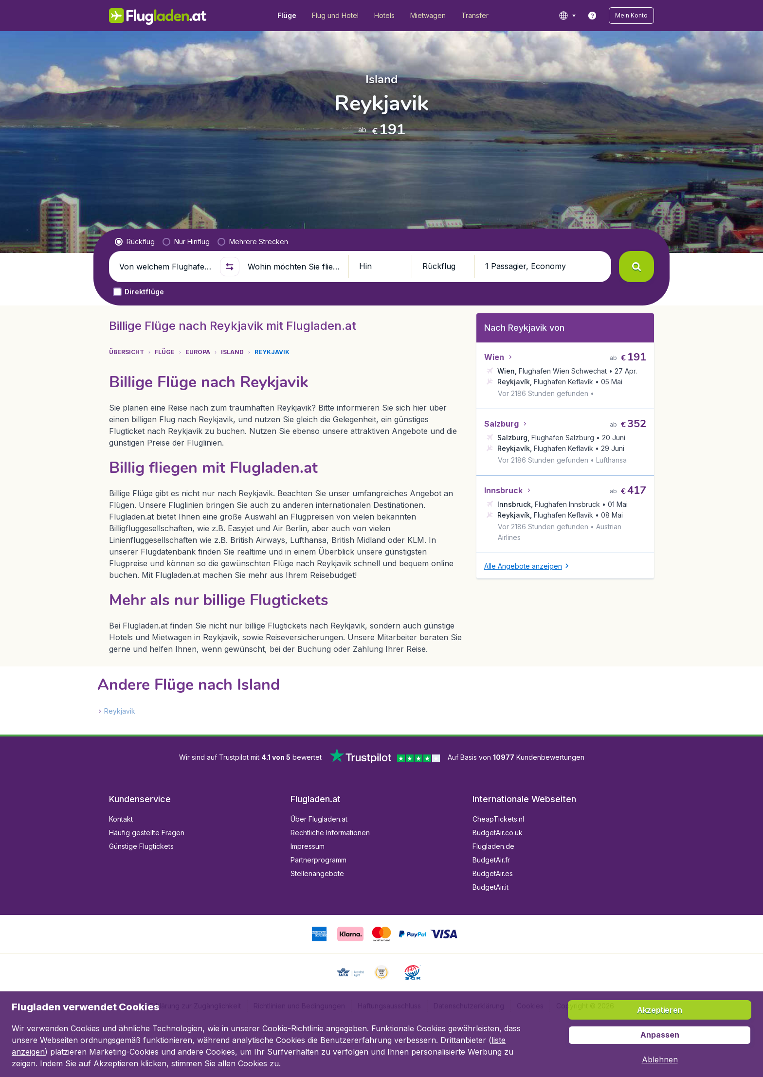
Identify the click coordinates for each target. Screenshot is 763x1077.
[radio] (135, 241)
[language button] (567, 15)
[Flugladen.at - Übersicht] (158, 15)
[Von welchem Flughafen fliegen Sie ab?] (165, 266)
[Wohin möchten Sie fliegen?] (293, 266)
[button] (631, 15)
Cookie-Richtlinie (293, 1028)
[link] (592, 15)
